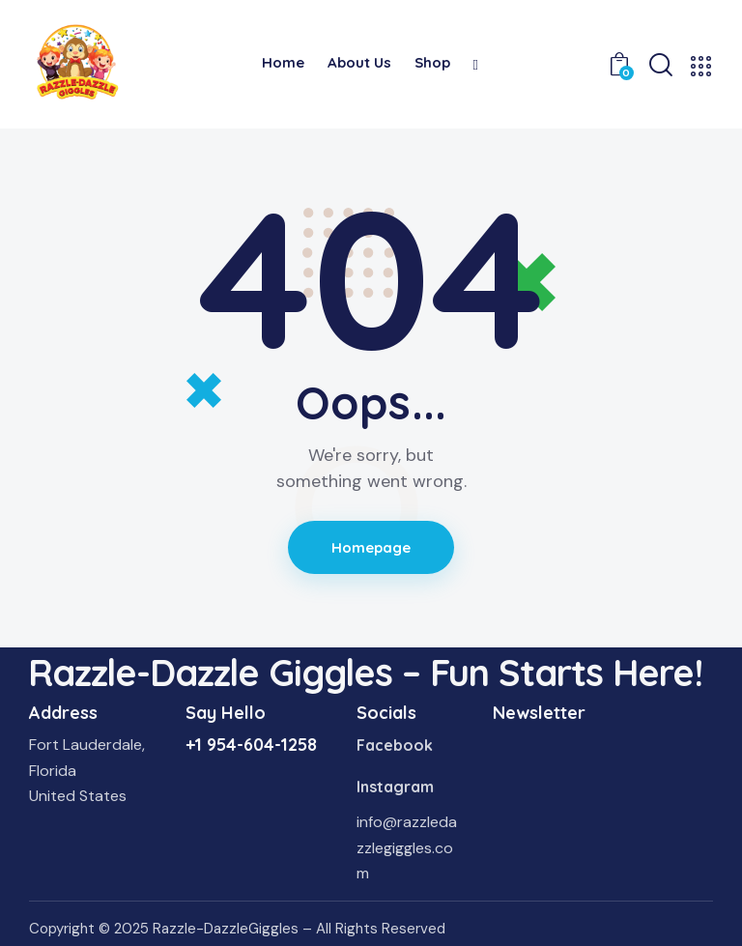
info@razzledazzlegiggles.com (407, 847)
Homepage (371, 547)
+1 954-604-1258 (251, 744)
